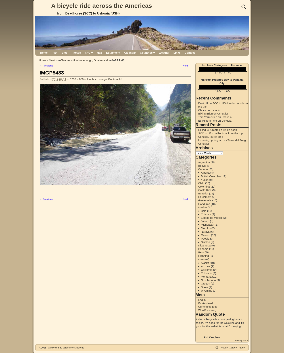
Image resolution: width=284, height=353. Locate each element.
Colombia (204, 186)
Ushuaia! (215, 110)
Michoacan (207, 224)
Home (44, 52)
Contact (190, 52)
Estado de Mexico (212, 217)
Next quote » (241, 340)
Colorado (206, 273)
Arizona (205, 266)
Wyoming (206, 290)
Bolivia (202, 165)
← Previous (46, 65)
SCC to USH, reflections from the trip (220, 133)
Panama (203, 248)
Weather (164, 52)
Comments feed (208, 306)
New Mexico (208, 280)
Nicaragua (204, 245)
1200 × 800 (77, 79)
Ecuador (203, 193)
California (206, 269)
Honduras (204, 203)
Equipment (113, 52)
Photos (76, 52)
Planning (203, 255)
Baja (203, 210)
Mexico (53, 60)
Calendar (130, 52)
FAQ (90, 53)
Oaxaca (205, 235)
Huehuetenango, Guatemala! (90, 60)
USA (201, 259)
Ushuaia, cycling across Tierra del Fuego (222, 140)
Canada (203, 169)
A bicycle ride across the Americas (101, 5)
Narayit (205, 231)
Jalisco (205, 221)
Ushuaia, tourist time (210, 136)
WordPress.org (207, 310)
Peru (201, 252)
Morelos (206, 228)
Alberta (205, 172)
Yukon (205, 179)
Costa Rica (205, 190)
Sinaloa (205, 242)
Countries (148, 53)
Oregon (205, 283)
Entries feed (205, 303)
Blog (65, 52)
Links (177, 52)
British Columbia (211, 176)
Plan (54, 52)
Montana (206, 276)
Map (99, 52)
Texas (204, 287)
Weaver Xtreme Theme (232, 347)
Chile (201, 183)
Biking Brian (205, 113)
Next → (187, 65)
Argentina (204, 162)
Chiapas (65, 60)
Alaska (205, 262)
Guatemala (205, 200)
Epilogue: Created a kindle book (217, 129)
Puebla (205, 238)
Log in (202, 299)
